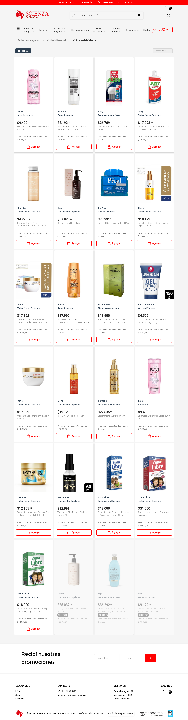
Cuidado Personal (116, 30)
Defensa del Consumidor (91, 713)
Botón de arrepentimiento (120, 713)
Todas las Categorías (28, 30)
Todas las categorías (29, 40)
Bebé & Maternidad (99, 30)
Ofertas (147, 30)
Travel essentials (164, 30)
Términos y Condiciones (63, 713)
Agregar (33, 146)
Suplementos (132, 30)
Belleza (43, 30)
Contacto (19, 698)
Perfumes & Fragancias (59, 30)
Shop (18, 695)
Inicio (18, 691)
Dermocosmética (80, 30)
